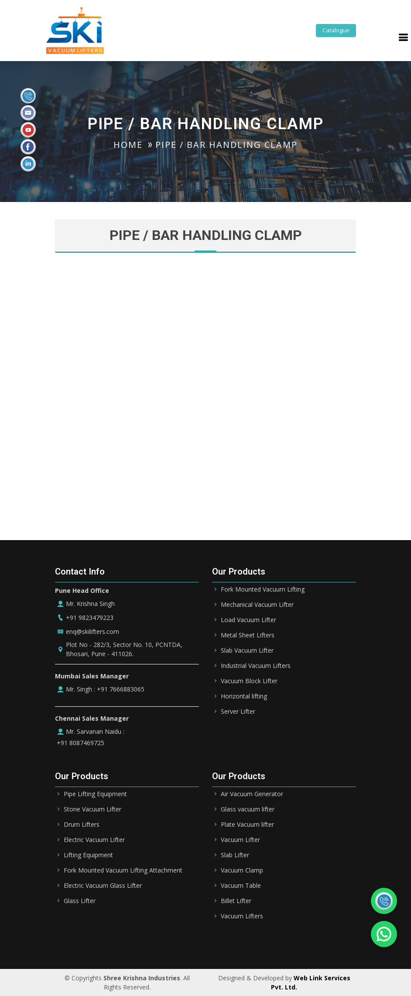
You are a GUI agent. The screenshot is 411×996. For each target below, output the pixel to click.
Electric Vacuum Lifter (94, 840)
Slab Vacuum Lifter (247, 650)
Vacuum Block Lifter (249, 681)
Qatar (229, 943)
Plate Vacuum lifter (247, 824)
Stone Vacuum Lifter (92, 809)
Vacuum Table (241, 886)
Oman (256, 943)
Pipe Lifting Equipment (95, 794)
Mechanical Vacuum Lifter (257, 605)
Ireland (321, 943)
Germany (288, 943)
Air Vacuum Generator (252, 794)
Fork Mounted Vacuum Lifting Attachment (123, 870)
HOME (128, 145)
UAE (178, 943)
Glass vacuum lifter (247, 809)
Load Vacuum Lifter (248, 620)
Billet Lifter (236, 901)
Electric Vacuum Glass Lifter (103, 886)
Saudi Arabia (81, 943)
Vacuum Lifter (240, 840)
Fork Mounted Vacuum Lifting (263, 589)
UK (345, 943)
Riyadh (120, 943)
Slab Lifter (235, 855)
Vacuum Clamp (242, 870)
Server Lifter (238, 711)
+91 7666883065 (119, 689)
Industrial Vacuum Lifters (256, 666)
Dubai (202, 943)
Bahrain (151, 943)
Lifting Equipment (88, 855)
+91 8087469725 (79, 743)
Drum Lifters (81, 824)
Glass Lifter (80, 901)
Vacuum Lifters (242, 916)
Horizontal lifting (244, 696)
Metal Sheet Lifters (247, 635)
